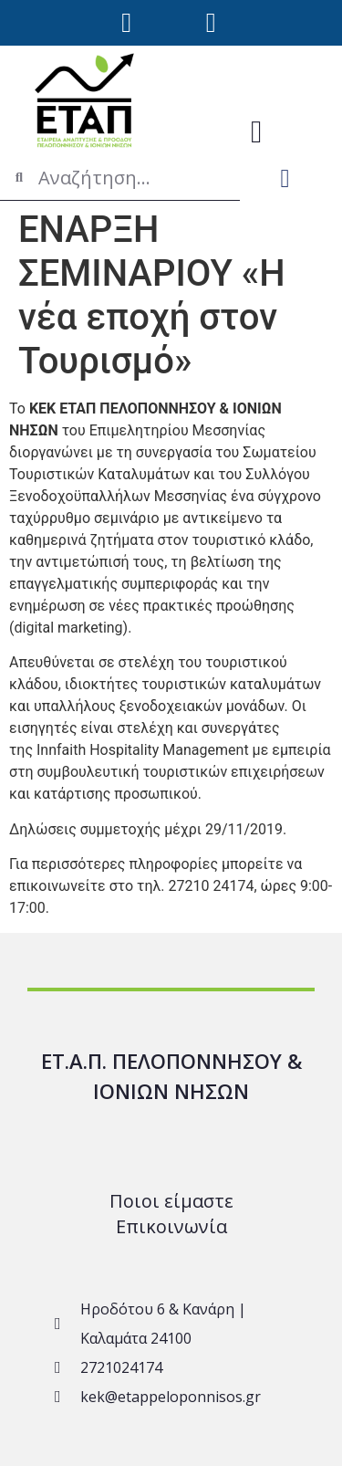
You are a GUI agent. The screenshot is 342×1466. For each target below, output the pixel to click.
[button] (257, 132)
